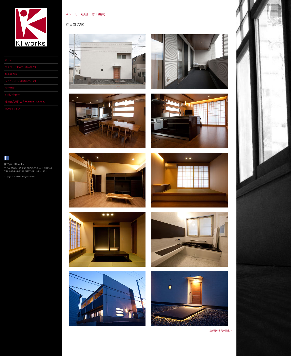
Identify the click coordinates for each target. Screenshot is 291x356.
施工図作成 (11, 74)
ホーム (8, 60)
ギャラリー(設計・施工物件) (20, 66)
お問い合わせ (12, 94)
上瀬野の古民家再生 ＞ (221, 330)
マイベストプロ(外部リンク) (20, 80)
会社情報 (10, 87)
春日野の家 (75, 24)
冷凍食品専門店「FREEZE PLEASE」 (25, 101)
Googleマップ (12, 108)
